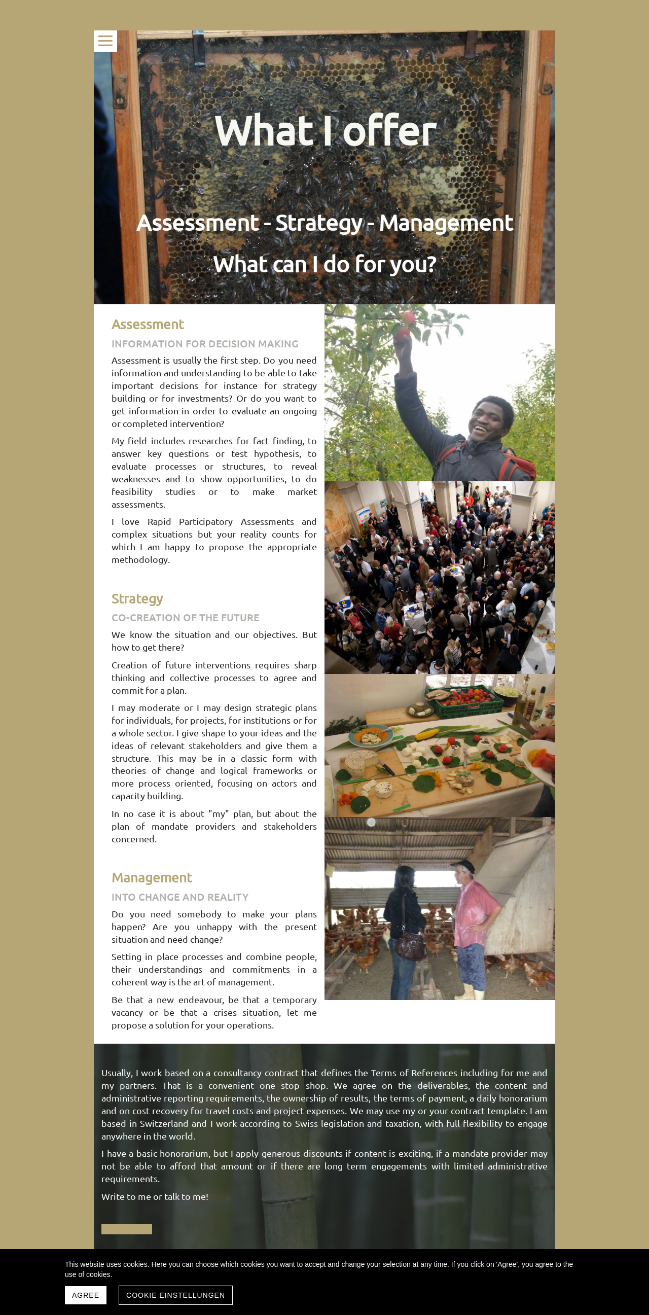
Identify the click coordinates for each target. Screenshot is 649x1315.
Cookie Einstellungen (175, 1295)
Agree (85, 1295)
